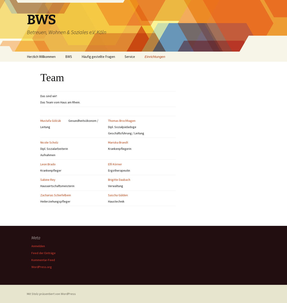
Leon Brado (48, 164)
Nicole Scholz (49, 142)
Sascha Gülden (118, 195)
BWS (68, 56)
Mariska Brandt (118, 142)
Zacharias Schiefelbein (55, 195)
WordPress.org (41, 267)
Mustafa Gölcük (50, 121)
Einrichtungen (155, 57)
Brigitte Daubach (119, 180)
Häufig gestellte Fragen (98, 56)
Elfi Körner (115, 164)
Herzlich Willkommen (41, 56)
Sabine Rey (47, 180)
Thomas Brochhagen (121, 121)
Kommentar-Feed (43, 260)
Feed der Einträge (43, 253)
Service (130, 56)
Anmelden (38, 246)
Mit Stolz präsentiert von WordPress (51, 294)
